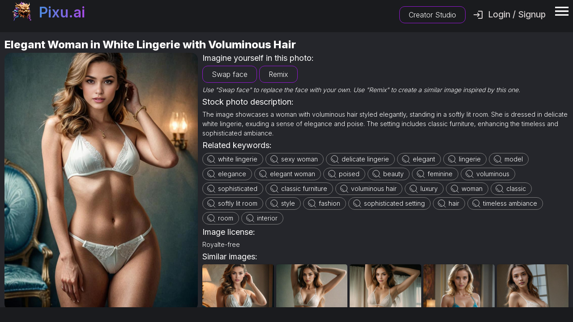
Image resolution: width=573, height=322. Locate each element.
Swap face (230, 74)
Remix (278, 74)
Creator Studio (432, 14)
